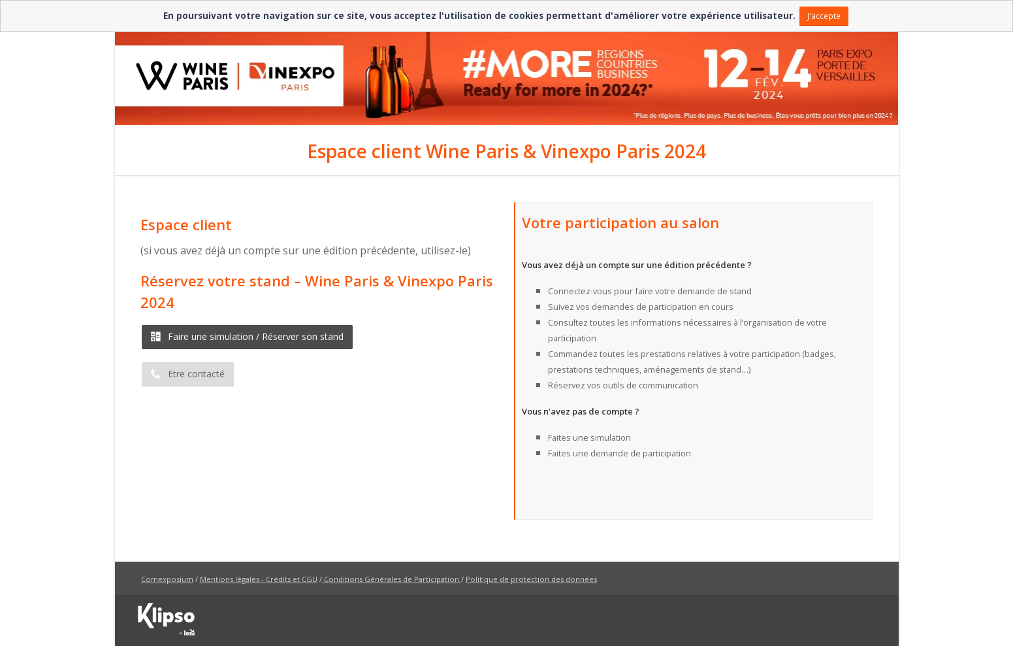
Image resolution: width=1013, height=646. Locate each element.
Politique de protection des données (531, 579)
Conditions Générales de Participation (391, 579)
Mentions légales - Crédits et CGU (258, 579)
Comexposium (167, 579)
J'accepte (824, 15)
